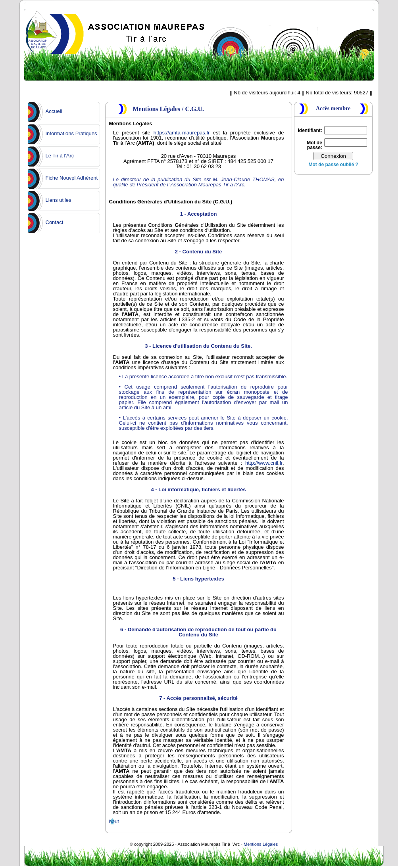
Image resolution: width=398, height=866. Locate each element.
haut (114, 821)
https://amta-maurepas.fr (182, 133)
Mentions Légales (261, 844)
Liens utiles (58, 200)
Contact (54, 222)
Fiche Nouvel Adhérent (72, 178)
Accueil (54, 111)
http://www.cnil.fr (264, 463)
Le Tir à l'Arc (60, 156)
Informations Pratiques (71, 133)
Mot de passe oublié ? (333, 164)
